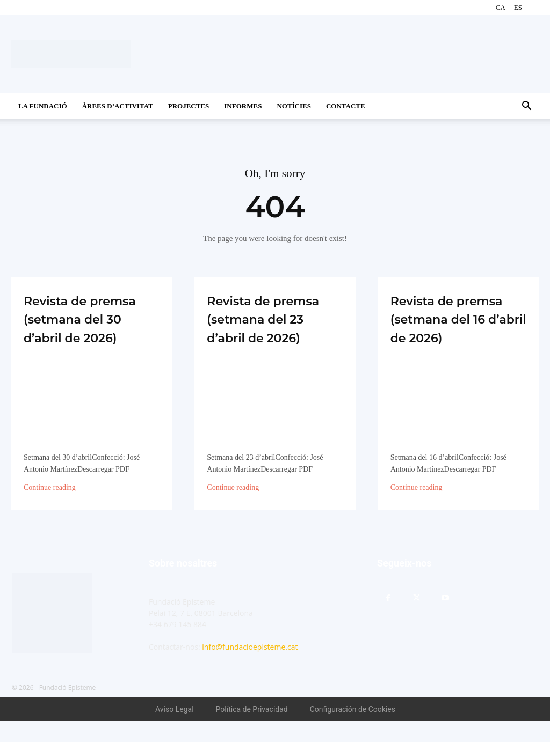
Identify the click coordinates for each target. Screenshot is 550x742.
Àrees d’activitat (117, 106)
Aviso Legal (174, 730)
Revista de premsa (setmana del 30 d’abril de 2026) (90, 330)
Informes (243, 106)
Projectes (188, 106)
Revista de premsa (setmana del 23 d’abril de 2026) (272, 330)
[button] (526, 107)
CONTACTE (345, 106)
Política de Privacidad (252, 730)
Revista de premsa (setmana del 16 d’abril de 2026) (455, 330)
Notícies (294, 106)
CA (500, 7)
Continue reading (50, 508)
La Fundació (42, 106)
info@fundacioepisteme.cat (250, 668)
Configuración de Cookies (352, 730)
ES (518, 7)
